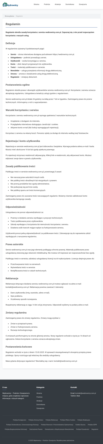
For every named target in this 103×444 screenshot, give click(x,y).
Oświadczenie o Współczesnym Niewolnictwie (59, 429)
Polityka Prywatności (82, 429)
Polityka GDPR (92, 424)
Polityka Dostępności (19, 420)
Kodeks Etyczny (80, 424)
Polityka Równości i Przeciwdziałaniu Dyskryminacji (57, 424)
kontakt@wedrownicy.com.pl (85, 393)
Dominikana (70, 4)
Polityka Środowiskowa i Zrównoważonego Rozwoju (22, 424)
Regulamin (95, 429)
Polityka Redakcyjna (84, 420)
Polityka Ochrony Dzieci (36, 420)
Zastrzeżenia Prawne (35, 429)
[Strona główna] (11, 4)
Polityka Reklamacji (52, 420)
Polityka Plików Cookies (67, 420)
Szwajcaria (83, 4)
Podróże (47, 4)
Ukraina (36, 4)
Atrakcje (58, 4)
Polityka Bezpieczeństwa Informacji (16, 429)
